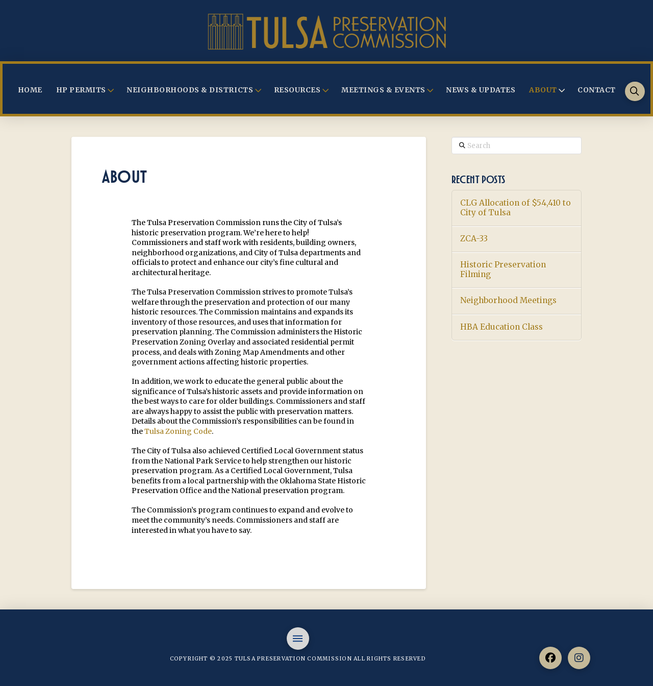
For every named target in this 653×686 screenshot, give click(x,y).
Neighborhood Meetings (508, 300)
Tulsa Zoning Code (178, 431)
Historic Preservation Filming (503, 269)
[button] (635, 92)
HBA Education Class (501, 327)
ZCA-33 (474, 238)
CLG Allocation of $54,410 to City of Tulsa (515, 208)
